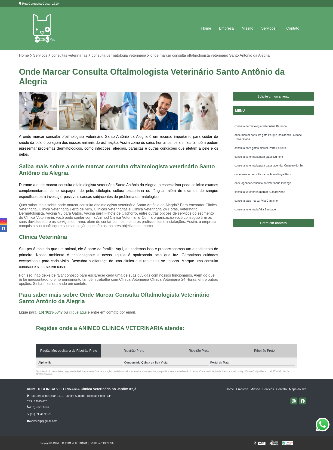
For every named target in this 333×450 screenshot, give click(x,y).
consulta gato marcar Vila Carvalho (256, 200)
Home (206, 28)
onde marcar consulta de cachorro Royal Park (262, 174)
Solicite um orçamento (273, 96)
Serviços (268, 28)
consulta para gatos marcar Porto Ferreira (260, 148)
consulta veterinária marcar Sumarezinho (259, 192)
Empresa (226, 28)
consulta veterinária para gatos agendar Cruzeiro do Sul (268, 165)
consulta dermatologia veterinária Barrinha (260, 126)
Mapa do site (297, 389)
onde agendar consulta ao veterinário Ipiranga (262, 183)
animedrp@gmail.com (42, 421)
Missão (247, 28)
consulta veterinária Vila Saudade (255, 209)
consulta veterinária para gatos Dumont (258, 156)
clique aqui (78, 312)
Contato (292, 28)
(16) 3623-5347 (50, 312)
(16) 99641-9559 (39, 414)
